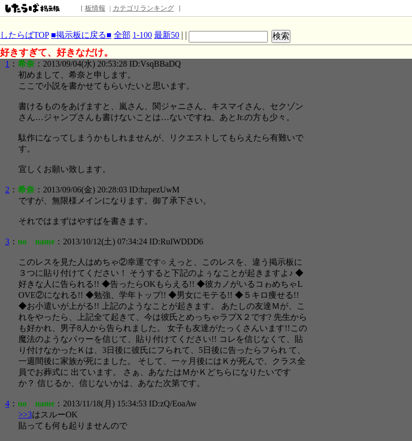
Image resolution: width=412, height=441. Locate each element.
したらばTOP (24, 34)
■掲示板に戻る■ (81, 34)
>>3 (25, 414)
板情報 (95, 8)
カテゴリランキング (143, 8)
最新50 (166, 34)
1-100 (142, 34)
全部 (122, 34)
